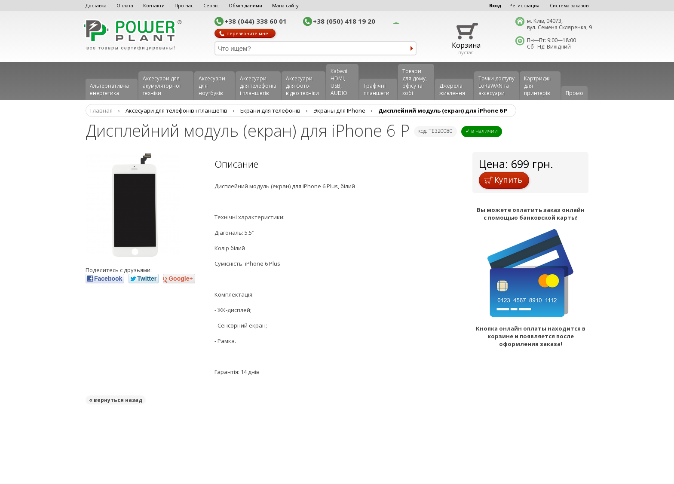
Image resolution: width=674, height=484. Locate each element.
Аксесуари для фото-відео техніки (302, 86)
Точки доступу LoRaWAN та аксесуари (496, 86)
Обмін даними (245, 5)
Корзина (466, 45)
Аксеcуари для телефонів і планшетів (258, 86)
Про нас (184, 5)
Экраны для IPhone (339, 110)
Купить (503, 180)
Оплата (124, 5)
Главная (101, 110)
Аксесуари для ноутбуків (212, 86)
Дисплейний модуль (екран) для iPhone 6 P (442, 110)
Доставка (96, 5)
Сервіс (211, 5)
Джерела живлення (452, 89)
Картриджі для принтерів (537, 86)
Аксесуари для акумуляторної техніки (162, 86)
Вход (495, 5)
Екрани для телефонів (270, 110)
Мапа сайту (285, 5)
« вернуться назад (115, 400)
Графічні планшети (376, 89)
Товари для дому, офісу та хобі (414, 82)
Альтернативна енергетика (109, 89)
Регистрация (524, 5)
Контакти (154, 5)
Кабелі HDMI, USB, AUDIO (339, 82)
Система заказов (569, 5)
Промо (574, 93)
